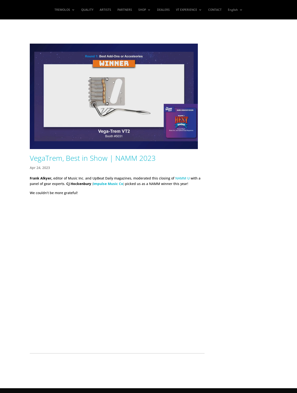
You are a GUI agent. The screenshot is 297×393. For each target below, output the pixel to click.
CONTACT (215, 10)
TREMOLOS (62, 10)
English (233, 10)
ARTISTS (105, 10)
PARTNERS (124, 10)
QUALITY (87, 10)
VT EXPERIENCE (186, 10)
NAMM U (182, 178)
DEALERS (163, 10)
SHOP (142, 10)
